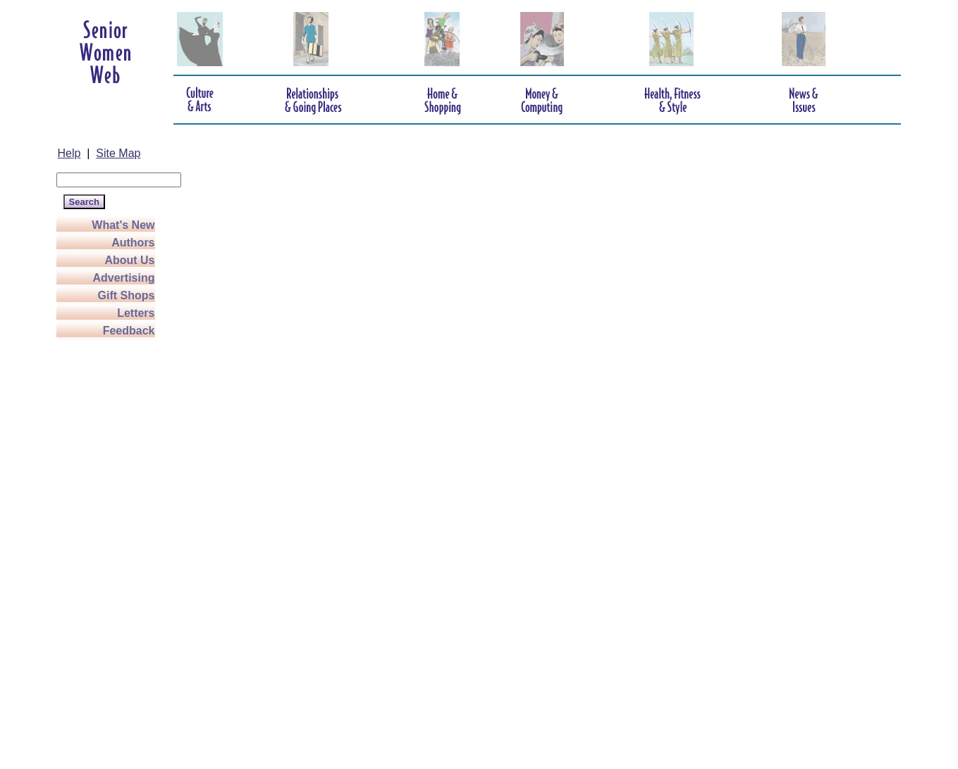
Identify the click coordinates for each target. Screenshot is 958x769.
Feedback (129, 331)
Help (69, 153)
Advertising (123, 278)
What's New (123, 225)
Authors (132, 243)
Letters (135, 313)
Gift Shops (126, 295)
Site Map (118, 153)
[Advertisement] (112, 550)
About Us (129, 260)
